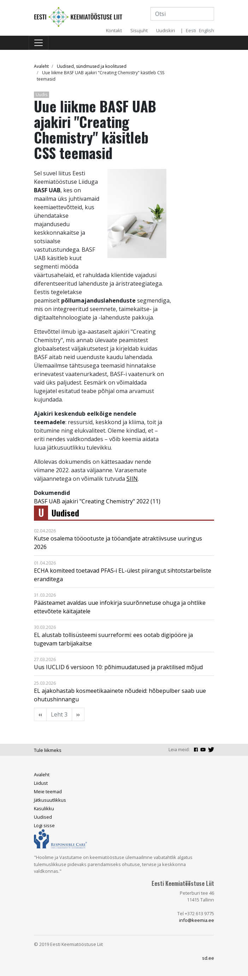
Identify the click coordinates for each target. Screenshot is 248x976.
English (206, 30)
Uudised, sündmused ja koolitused (91, 66)
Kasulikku (44, 808)
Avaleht (41, 66)
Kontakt (114, 30)
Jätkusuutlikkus (50, 800)
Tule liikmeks (47, 750)
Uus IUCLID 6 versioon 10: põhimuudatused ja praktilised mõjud (118, 667)
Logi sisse (44, 825)
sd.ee (208, 958)
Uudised (65, 513)
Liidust (41, 783)
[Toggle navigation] (38, 43)
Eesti (191, 30)
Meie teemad (48, 791)
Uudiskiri (165, 30)
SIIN (132, 479)
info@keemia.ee (196, 920)
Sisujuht (139, 30)
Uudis (41, 95)
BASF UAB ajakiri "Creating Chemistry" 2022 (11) (97, 501)
